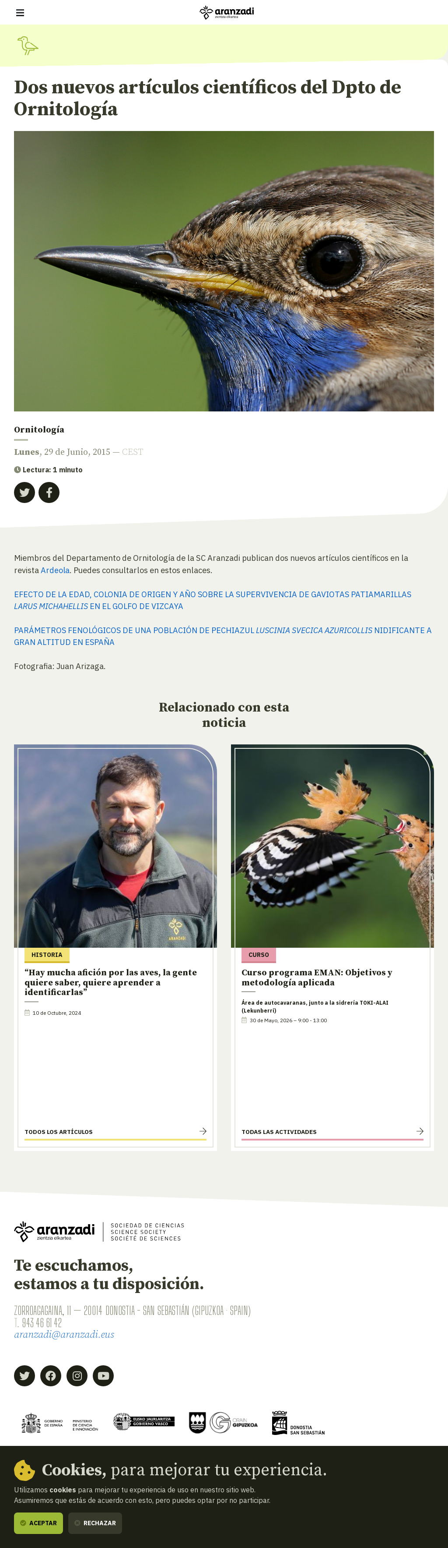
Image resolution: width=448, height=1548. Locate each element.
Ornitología (39, 430)
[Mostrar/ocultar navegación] (20, 13)
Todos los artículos (58, 1133)
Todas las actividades (279, 1133)
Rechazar (95, 1523)
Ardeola (55, 570)
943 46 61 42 (44, 1324)
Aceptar (38, 1523)
